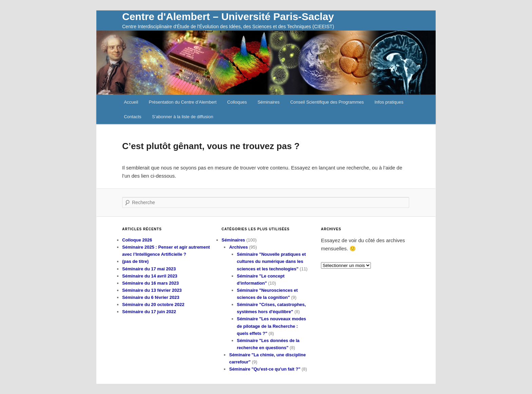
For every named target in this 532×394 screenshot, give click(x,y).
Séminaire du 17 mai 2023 (149, 268)
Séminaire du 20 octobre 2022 (153, 304)
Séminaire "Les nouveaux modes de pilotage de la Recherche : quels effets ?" (271, 326)
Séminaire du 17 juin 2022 (149, 311)
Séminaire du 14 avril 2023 (149, 276)
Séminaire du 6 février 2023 (150, 297)
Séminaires (269, 102)
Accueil (131, 102)
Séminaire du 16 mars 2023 (150, 283)
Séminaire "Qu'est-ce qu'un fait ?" (264, 369)
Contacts (132, 116)
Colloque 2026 (137, 240)
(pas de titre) (135, 261)
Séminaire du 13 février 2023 (152, 290)
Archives (238, 247)
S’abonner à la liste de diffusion (182, 116)
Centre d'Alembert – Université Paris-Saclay (228, 16)
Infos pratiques (389, 102)
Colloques (237, 102)
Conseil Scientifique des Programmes (327, 102)
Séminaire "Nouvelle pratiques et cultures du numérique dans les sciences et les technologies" (271, 261)
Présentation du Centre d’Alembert (182, 102)
